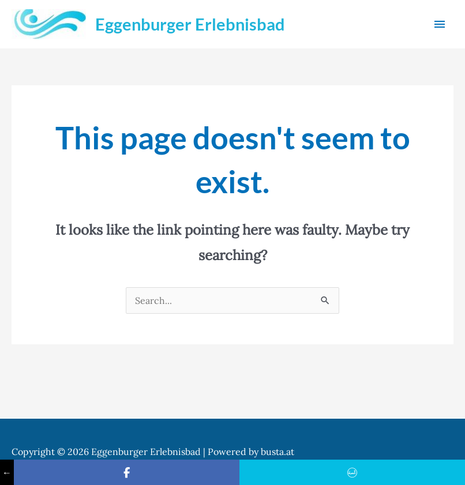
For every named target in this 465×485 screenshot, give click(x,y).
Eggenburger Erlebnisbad (190, 24)
